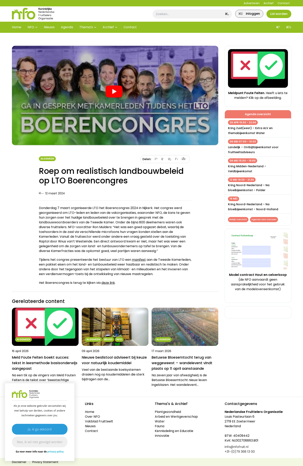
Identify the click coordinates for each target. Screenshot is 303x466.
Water (160, 421)
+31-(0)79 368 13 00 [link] (240, 451)
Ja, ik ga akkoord (40, 429)
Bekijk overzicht (239, 219)
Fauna (159, 426)
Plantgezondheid (168, 412)
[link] (244, 17)
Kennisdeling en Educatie (174, 431)
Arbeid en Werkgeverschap (176, 416)
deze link (108, 282)
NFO (31, 33)
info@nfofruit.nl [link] (236, 447)
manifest (139, 259)
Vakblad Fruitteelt (99, 421)
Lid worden (277, 17)
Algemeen (47, 159)
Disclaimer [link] (19, 462)
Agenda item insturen (265, 219)
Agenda (67, 33)
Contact (284, 3)
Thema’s (86, 33)
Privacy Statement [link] (45, 462)
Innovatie (162, 435)
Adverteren (252, 3)
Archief (269, 3)
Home (16, 33)
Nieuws (49, 33)
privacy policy (55, 451)
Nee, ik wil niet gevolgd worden (40, 442)
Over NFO (92, 416)
